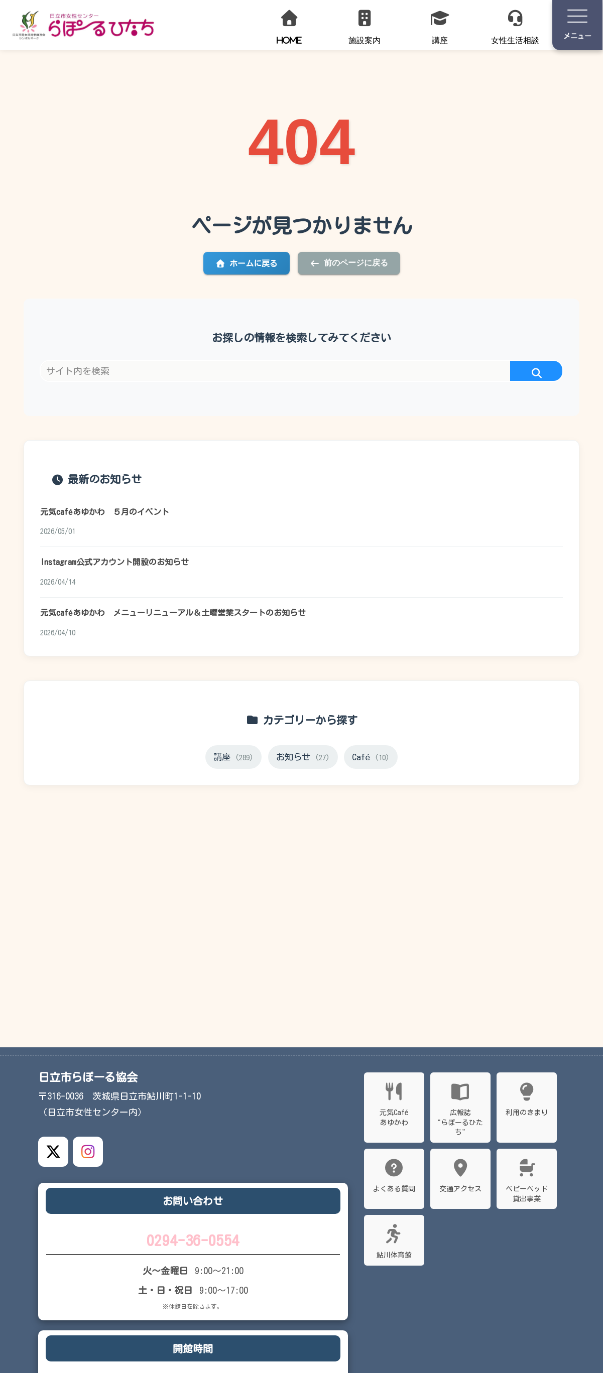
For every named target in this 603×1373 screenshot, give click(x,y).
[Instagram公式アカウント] (88, 1152)
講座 (232, 759)
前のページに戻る (349, 262)
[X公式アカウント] (53, 1152)
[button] (536, 373)
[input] (301, 371)
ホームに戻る (246, 263)
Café (372, 759)
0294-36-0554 (193, 1241)
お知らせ (303, 759)
